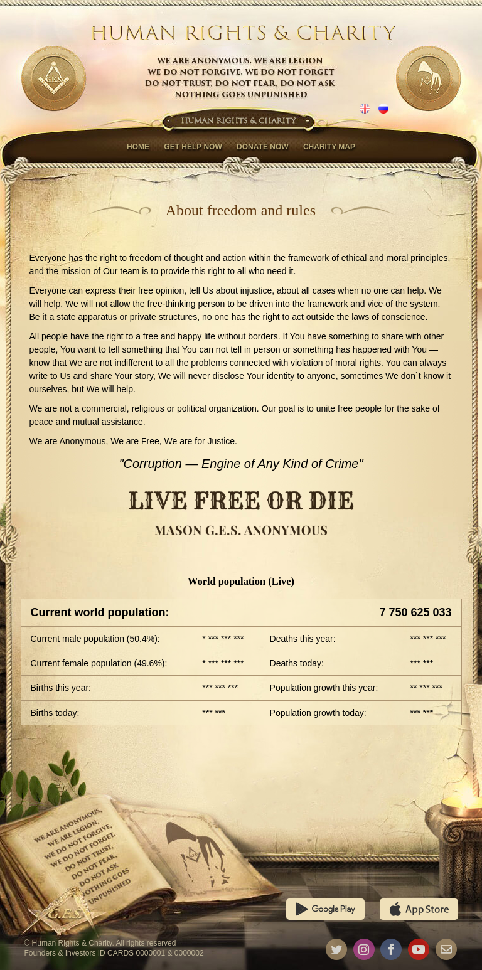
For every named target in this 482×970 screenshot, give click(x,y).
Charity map (329, 146)
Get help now (193, 146)
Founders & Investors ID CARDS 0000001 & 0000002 (113, 953)
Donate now (262, 146)
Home (138, 146)
